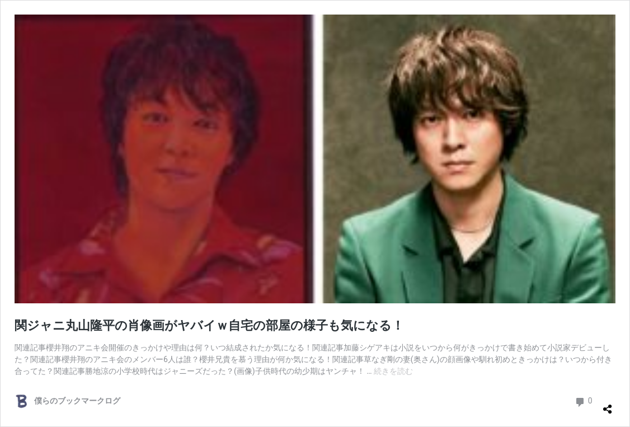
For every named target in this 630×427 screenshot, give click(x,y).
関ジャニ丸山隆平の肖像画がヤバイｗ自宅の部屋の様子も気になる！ (209, 325)
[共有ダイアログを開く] (607, 404)
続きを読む (393, 371)
